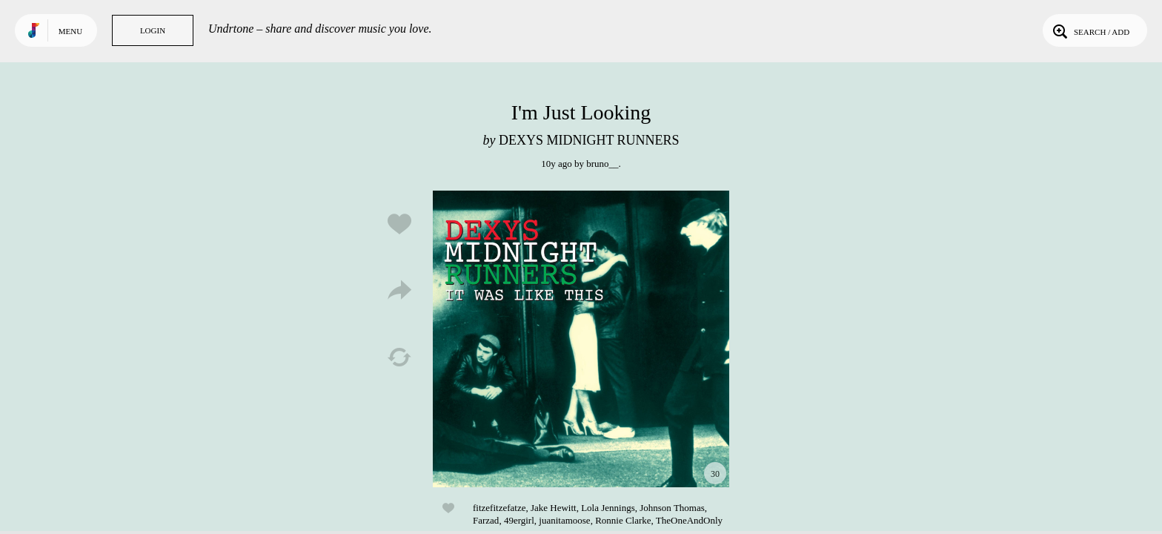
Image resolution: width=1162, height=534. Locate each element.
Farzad (486, 520)
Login (152, 30)
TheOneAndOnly (689, 520)
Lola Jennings (608, 507)
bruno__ (602, 163)
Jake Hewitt (554, 507)
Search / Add (1089, 30)
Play (581, 339)
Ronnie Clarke (623, 520)
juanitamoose (564, 520)
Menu (70, 31)
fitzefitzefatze (499, 507)
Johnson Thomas (672, 507)
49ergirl (519, 520)
